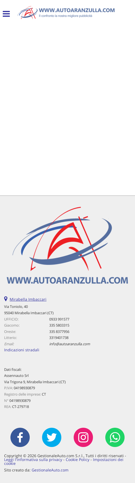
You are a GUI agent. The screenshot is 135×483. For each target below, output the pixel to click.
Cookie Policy (77, 459)
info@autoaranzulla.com (69, 343)
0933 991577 (59, 319)
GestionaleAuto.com (50, 470)
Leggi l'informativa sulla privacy (33, 459)
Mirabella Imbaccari (28, 299)
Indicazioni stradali (21, 349)
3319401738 (58, 337)
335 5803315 (59, 325)
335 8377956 (59, 331)
